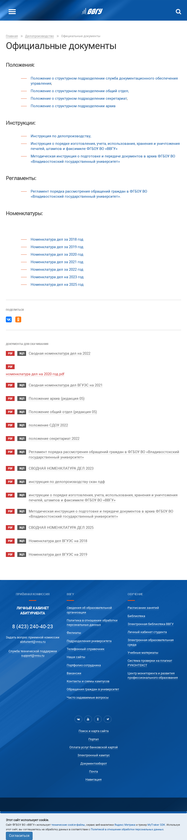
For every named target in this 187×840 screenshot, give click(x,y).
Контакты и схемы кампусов (88, 681)
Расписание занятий (143, 608)
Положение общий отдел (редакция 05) (63, 412)
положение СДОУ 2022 (48, 425)
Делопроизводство (39, 36)
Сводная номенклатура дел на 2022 (59, 353)
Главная (12, 36)
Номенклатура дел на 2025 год (57, 284)
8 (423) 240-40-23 (32, 626)
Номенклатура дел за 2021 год (57, 262)
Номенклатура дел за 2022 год (57, 269)
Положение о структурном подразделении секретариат (79, 98)
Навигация (93, 779)
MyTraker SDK (156, 824)
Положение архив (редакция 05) (56, 398)
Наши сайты (76, 657)
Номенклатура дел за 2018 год (57, 239)
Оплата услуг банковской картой (93, 747)
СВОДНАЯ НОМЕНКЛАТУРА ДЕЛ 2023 (61, 468)
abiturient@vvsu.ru (33, 642)
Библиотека (136, 616)
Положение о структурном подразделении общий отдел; (80, 91)
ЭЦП (21, 353)
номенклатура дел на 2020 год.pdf (35, 374)
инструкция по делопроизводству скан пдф (67, 482)
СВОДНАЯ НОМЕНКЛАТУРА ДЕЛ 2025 (61, 527)
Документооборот (93, 763)
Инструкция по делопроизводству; (61, 136)
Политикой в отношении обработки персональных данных (127, 829)
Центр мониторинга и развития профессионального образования (153, 675)
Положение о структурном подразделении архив (73, 106)
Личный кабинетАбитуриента (33, 610)
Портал (93, 739)
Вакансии (74, 673)
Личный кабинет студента (147, 632)
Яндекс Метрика (124, 824)
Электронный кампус (93, 755)
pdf (10, 353)
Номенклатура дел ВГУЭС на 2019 (58, 554)
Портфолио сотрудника (84, 665)
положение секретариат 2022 (54, 438)
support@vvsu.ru (32, 655)
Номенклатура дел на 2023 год (57, 277)
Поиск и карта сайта (94, 731)
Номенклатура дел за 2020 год (57, 254)
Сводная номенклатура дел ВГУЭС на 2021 (66, 385)
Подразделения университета (89, 641)
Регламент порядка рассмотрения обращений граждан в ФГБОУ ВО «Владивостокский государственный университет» (89, 194)
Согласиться (19, 836)
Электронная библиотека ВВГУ (151, 624)
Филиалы (74, 633)
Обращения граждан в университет (93, 689)
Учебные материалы (143, 652)
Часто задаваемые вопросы (88, 697)
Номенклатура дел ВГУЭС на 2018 (58, 541)
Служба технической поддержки (33, 651)
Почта (93, 771)
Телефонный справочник (85, 649)
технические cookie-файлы (68, 824)
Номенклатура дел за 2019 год (57, 247)
